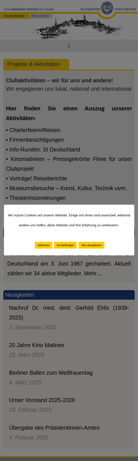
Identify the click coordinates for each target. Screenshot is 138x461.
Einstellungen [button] (65, 245)
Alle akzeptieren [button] (91, 245)
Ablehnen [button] (43, 245)
